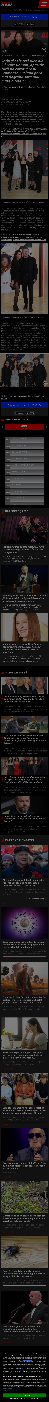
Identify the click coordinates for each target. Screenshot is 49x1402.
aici (22, 1368)
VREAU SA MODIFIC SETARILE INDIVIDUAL (24, 1398)
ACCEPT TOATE (24, 1395)
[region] (24, 1374)
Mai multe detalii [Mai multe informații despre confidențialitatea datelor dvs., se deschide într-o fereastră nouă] (27, 1360)
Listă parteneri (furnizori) (10, 1390)
